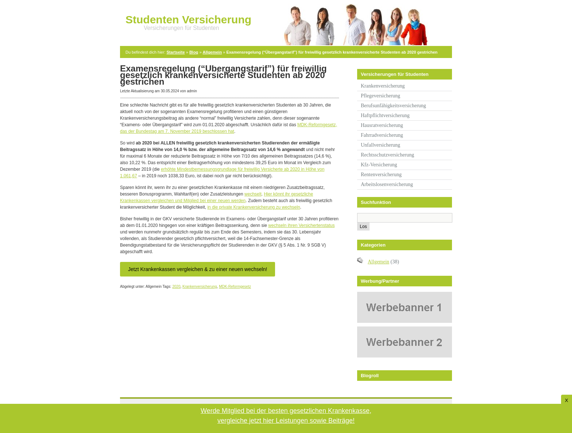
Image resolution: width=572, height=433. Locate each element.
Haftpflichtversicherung (385, 115)
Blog (193, 52)
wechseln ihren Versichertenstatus (301, 225)
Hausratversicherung (382, 125)
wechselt (253, 194)
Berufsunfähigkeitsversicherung (393, 105)
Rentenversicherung (381, 174)
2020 (176, 287)
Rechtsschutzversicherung (387, 155)
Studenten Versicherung (188, 19)
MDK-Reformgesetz (235, 287)
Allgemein (212, 52)
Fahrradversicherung (382, 135)
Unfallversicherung (380, 145)
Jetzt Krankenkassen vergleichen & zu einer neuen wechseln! (197, 269)
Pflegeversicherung (380, 95)
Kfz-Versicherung (379, 164)
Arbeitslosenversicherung (387, 184)
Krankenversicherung (199, 287)
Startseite (176, 52)
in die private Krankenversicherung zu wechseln (253, 207)
